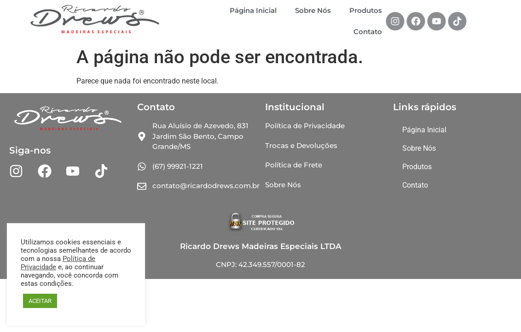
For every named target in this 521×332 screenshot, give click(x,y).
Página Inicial (253, 10)
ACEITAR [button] (40, 300)
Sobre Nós (313, 10)
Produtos (365, 10)
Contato (367, 31)
